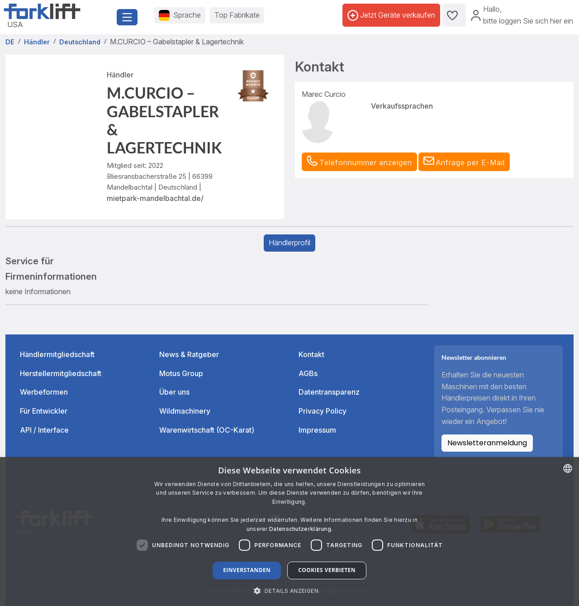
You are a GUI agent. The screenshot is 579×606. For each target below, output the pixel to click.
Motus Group (181, 373)
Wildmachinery (184, 410)
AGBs (308, 373)
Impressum (317, 429)
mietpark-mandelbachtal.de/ (155, 198)
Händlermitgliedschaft (57, 354)
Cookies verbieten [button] (327, 570)
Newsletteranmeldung (487, 443)
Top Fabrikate (237, 14)
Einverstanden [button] (247, 570)
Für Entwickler (43, 410)
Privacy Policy (322, 410)
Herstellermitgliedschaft (60, 373)
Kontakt (311, 354)
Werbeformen (44, 391)
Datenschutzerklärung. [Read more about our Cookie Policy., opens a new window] (300, 528)
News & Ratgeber (189, 354)
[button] (464, 162)
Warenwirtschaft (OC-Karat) (206, 429)
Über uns (174, 391)
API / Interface (44, 429)
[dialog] (289, 531)
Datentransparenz (329, 391)
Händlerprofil (289, 242)
